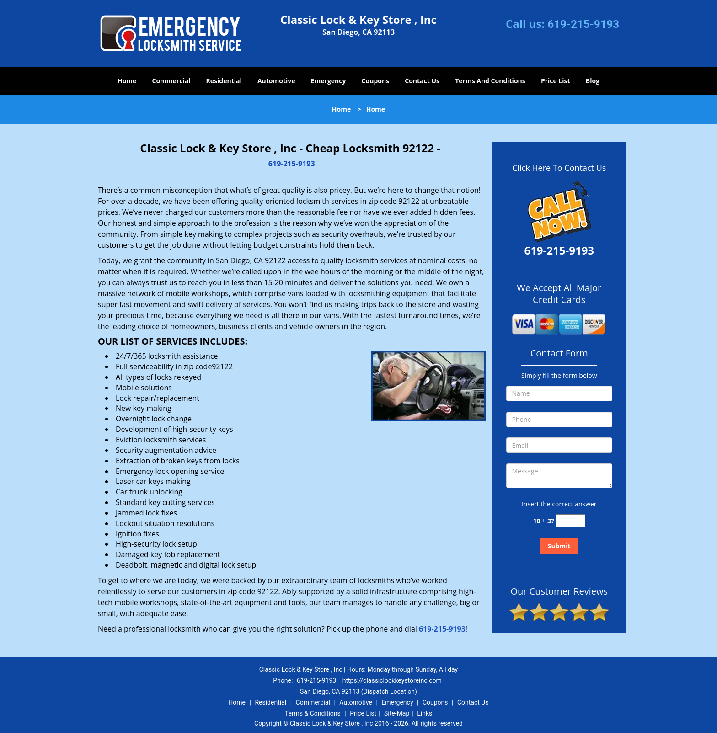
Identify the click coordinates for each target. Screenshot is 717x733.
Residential (224, 80)
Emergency (328, 80)
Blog (592, 80)
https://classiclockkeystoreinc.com (392, 680)
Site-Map (396, 713)
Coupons (375, 80)
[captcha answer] (570, 520)
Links (424, 713)
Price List (555, 80)
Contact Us (422, 80)
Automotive (276, 80)
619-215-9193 (583, 24)
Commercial (171, 80)
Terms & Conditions (313, 713)
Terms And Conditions (490, 80)
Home (127, 80)
